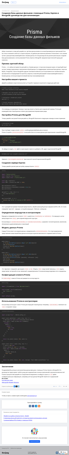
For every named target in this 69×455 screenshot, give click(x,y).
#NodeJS (11, 382)
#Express (16, 382)
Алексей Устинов (15, 10)
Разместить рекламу (34, 441)
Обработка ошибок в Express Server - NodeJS (16, 416)
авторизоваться (32, 396)
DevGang (5, 2)
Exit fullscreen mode (7, 380)
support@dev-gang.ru (32, 453)
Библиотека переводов (16, 448)
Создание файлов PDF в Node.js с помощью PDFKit (18, 420)
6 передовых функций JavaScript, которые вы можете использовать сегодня (25, 418)
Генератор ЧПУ (5, 448)
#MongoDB (5, 382)
